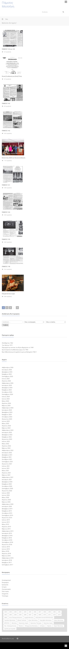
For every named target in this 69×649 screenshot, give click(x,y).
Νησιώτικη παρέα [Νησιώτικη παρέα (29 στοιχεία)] (23, 623)
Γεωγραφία (5, 582)
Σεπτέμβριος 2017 (7, 565)
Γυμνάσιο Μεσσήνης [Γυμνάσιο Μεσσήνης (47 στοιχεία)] (9, 620)
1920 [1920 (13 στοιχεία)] (5, 612)
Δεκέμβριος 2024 (7, 387)
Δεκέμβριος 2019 (7, 508)
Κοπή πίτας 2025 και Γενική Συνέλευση (13, 158)
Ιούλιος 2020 (6, 493)
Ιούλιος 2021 (6, 466)
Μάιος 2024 (5, 401)
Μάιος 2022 (5, 443)
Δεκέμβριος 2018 (7, 535)
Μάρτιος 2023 (6, 428)
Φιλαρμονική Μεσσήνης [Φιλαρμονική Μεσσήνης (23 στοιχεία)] (31, 626)
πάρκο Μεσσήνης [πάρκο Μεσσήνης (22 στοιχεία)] (58, 626)
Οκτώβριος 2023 (7, 417)
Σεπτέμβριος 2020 (7, 488)
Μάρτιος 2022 (6, 448)
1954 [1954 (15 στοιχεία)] (25, 612)
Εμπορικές (5, 584)
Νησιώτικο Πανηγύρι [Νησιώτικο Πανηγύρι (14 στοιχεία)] (35, 623)
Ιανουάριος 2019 (7, 533)
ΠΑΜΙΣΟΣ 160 (6, 212)
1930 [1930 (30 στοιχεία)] (10, 612)
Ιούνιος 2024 (6, 399)
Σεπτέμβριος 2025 (7, 376)
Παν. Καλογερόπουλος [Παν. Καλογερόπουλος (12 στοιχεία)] (10, 626)
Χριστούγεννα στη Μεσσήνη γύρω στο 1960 (15, 350)
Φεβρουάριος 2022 (7, 450)
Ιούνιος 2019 (6, 522)
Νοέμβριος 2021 (7, 457)
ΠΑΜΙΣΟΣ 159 (6, 239)
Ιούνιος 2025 (6, 378)
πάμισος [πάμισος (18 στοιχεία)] (49, 626)
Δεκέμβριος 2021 (7, 455)
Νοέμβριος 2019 (7, 511)
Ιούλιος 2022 (6, 441)
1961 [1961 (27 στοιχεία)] (59, 612)
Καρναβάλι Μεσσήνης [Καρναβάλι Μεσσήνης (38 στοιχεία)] (46, 620)
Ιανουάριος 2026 (7, 369)
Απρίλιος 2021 (6, 473)
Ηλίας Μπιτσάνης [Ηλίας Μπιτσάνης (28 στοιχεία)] (33, 620)
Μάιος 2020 (5, 497)
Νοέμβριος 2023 (7, 414)
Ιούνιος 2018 (6, 549)
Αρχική (13, 23)
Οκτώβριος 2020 (7, 486)
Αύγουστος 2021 (7, 464)
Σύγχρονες (5, 593)
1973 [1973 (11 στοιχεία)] (59, 614)
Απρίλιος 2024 (6, 403)
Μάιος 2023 (5, 423)
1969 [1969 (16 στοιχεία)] (39, 614)
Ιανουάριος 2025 (7, 385)
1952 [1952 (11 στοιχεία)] (20, 612)
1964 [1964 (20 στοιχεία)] (15, 614)
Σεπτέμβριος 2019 (7, 515)
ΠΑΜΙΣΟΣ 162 (6, 130)
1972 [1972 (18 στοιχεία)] (54, 614)
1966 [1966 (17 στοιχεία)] (25, 614)
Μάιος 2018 (5, 551)
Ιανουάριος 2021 (7, 479)
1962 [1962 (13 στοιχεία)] (5, 614)
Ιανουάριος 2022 (7, 452)
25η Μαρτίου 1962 (7, 343)
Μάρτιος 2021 (6, 475)
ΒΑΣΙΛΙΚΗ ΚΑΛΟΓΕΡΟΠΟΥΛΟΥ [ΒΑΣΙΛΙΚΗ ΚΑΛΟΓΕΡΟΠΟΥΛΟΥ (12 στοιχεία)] (44, 617)
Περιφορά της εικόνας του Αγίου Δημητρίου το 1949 (17, 347)
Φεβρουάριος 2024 (7, 408)
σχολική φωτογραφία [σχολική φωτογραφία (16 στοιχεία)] (9, 628)
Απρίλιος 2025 (6, 381)
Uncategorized (6, 580)
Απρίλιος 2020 (6, 500)
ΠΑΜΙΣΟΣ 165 (6, 103)
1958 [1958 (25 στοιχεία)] (44, 612)
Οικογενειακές (6, 589)
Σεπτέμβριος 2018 (7, 542)
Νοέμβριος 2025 (7, 374)
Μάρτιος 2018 (6, 556)
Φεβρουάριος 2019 (7, 531)
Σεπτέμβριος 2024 (7, 394)
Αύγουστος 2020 (7, 491)
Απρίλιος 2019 (6, 526)
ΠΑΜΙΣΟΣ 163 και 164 (8, 49)
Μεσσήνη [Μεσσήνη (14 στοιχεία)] (14, 623)
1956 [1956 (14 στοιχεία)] (35, 612)
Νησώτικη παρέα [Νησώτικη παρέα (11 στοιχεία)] (48, 623)
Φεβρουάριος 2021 (7, 477)
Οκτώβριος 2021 (7, 459)
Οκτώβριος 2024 (7, 392)
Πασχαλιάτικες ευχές (8, 293)
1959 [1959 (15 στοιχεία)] (49, 612)
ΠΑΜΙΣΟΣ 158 (6, 266)
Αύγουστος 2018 (7, 544)
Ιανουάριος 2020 (7, 506)
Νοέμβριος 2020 (7, 484)
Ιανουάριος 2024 (7, 410)
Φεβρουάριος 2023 (7, 430)
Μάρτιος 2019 (6, 529)
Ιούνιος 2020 (6, 495)
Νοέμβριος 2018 (7, 538)
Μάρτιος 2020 (6, 502)
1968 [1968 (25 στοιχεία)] (35, 614)
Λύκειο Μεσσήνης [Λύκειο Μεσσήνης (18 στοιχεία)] (58, 620)
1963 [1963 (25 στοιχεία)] (10, 614)
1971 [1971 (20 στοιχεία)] (49, 614)
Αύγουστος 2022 (7, 439)
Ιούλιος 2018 (6, 547)
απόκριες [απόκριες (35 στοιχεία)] (42, 626)
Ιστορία (4, 587)
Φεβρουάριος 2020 (7, 504)
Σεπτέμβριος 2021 (7, 461)
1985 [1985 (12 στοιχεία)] (5, 617)
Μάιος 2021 (5, 470)
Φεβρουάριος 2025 (7, 383)
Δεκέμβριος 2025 (7, 372)
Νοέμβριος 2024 (7, 390)
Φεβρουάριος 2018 (7, 558)
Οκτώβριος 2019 (7, 513)
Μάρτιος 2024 (6, 405)
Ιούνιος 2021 (6, 468)
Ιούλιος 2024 (6, 396)
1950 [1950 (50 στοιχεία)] (15, 612)
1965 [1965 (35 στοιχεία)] (20, 614)
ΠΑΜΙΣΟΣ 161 (6, 185)
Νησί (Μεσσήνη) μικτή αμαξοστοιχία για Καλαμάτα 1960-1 (19, 352)
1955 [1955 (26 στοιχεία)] (30, 612)
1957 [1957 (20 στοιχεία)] (39, 612)
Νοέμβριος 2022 (7, 437)
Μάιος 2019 (5, 524)
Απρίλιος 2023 (6, 426)
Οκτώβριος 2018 (7, 540)
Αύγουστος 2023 (7, 419)
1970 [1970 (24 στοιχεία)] (44, 614)
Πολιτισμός (5, 591)
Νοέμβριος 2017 (7, 562)
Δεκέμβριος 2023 (7, 412)
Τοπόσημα (5, 596)
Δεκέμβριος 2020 (7, 482)
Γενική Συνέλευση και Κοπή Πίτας (12, 76)
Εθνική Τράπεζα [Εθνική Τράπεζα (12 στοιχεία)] (21, 620)
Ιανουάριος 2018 (7, 560)
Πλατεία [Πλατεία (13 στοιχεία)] (21, 626)
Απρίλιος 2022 (6, 446)
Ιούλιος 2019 (6, 520)
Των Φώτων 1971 (7, 345)
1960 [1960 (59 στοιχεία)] (54, 612)
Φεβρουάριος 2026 (7, 367)
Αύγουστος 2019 (7, 517)
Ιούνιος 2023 (6, 421)
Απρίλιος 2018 (6, 553)
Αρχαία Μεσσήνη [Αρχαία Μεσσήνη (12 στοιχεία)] (29, 617)
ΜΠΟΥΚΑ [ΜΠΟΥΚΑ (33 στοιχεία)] (6, 623)
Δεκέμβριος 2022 (7, 434)
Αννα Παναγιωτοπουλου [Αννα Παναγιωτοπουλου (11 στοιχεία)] (15, 617)
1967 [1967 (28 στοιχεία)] (30, 614)
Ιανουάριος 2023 (7, 432)
